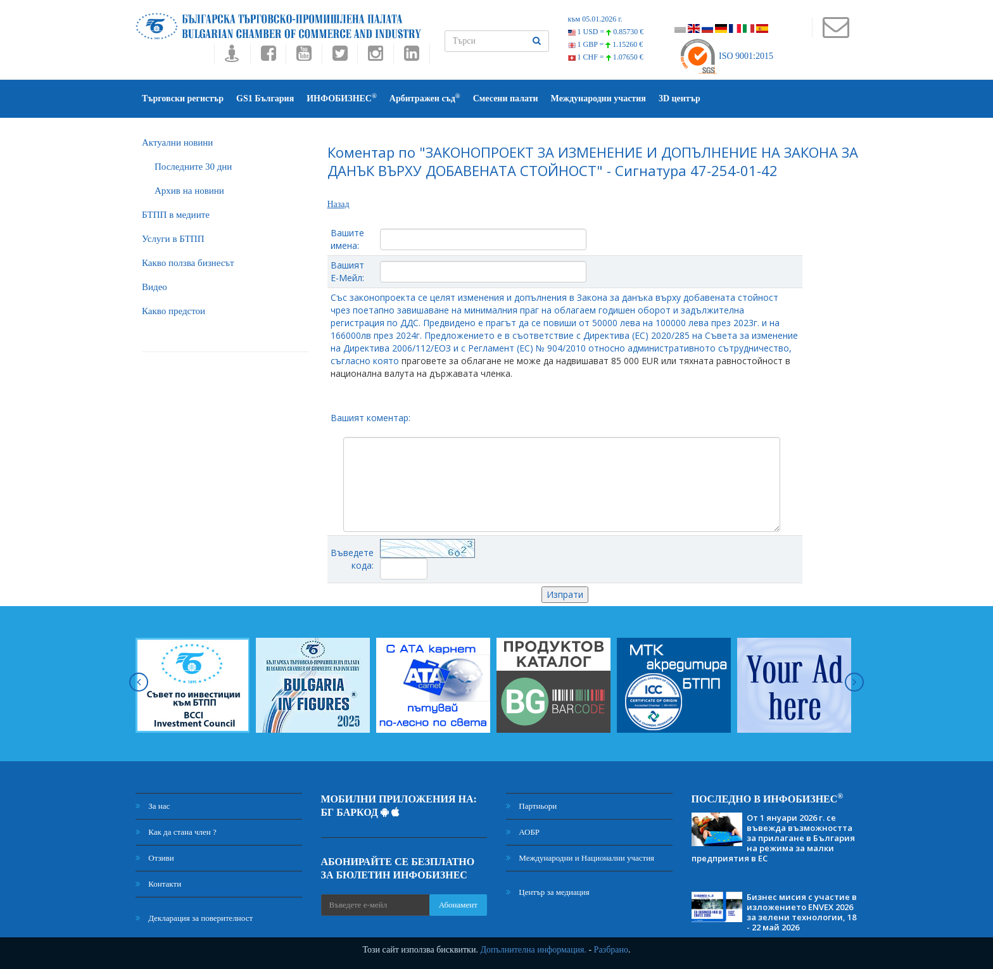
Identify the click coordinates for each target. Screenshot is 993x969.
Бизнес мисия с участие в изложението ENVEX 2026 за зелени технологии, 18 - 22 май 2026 (802, 912)
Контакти (158, 884)
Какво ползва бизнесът (188, 263)
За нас (153, 806)
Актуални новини (177, 142)
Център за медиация (548, 892)
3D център (679, 98)
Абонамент (458, 904)
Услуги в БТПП (173, 239)
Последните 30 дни (193, 167)
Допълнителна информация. (533, 949)
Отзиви (155, 858)
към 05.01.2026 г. (595, 19)
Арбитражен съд (424, 97)
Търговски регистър (183, 98)
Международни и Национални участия (580, 858)
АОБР (523, 832)
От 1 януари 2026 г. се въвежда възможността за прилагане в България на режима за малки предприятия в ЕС (773, 838)
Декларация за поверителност (194, 918)
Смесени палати (505, 98)
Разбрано (611, 949)
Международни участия (598, 98)
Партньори (531, 806)
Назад (338, 204)
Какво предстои (173, 311)
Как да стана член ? (176, 832)
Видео (154, 287)
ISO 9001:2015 (726, 56)
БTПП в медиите (176, 215)
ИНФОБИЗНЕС (342, 97)
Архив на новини (189, 191)
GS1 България (265, 98)
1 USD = (606, 31)
